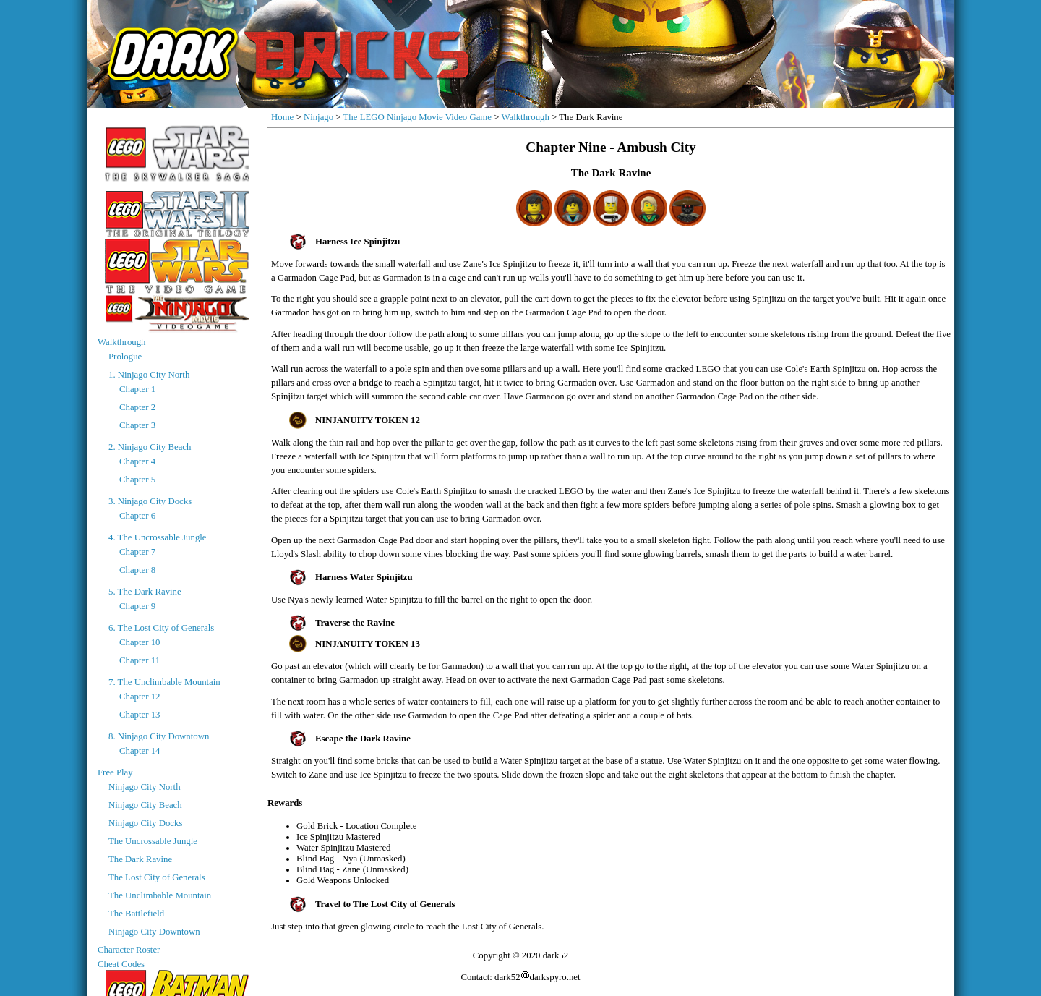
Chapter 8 (137, 570)
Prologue (125, 357)
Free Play (115, 772)
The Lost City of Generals (156, 877)
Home (282, 117)
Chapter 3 (137, 425)
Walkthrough (122, 342)
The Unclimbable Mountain (159, 895)
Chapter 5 (137, 479)
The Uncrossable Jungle (152, 841)
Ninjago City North (144, 787)
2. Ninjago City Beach (149, 447)
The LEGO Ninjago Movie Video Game (417, 117)
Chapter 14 (139, 751)
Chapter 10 (139, 642)
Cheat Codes (121, 964)
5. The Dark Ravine (144, 592)
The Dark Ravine (140, 859)
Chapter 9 (137, 606)
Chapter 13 (139, 715)
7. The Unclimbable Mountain (164, 682)
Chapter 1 (137, 389)
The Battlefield (136, 913)
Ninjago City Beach (145, 805)
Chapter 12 (139, 696)
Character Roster (129, 950)
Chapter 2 (137, 407)
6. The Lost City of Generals (161, 628)
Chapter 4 (137, 461)
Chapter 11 (139, 660)
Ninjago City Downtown (154, 932)
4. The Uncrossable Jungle (157, 537)
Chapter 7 (137, 552)
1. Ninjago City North (148, 375)
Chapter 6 (137, 516)
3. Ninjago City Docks (150, 501)
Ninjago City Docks (145, 823)
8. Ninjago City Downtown (158, 736)
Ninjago (318, 117)
